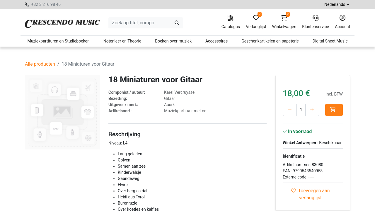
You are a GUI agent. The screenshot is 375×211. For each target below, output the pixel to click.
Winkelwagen (284, 22)
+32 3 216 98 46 (46, 4)
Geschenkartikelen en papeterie (270, 41)
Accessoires (216, 41)
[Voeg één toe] (316, 110)
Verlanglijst (256, 22)
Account (342, 22)
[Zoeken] (177, 22)
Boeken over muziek (173, 41)
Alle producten (40, 64)
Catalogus (230, 22)
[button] (291, 122)
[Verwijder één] (290, 110)
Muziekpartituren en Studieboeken (58, 41)
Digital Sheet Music (330, 41)
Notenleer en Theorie (122, 41)
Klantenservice (315, 22)
